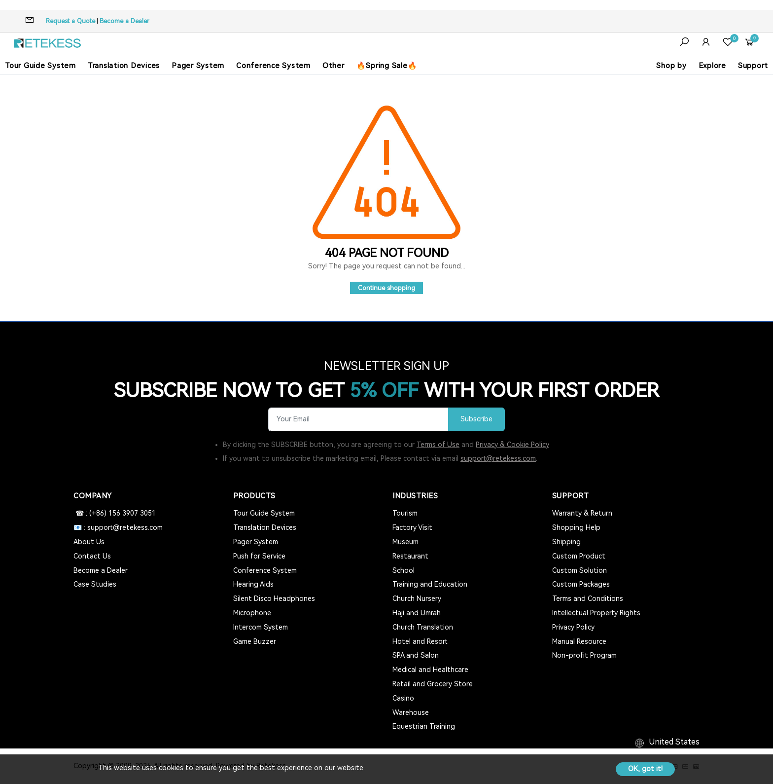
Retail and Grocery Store (432, 684)
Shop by (671, 65)
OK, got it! (645, 769)
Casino (403, 698)
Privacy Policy (573, 627)
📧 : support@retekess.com (118, 527)
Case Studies (94, 584)
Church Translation (422, 627)
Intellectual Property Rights (596, 613)
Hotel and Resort (420, 641)
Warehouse (410, 712)
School (403, 570)
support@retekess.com (498, 458)
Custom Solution (579, 570)
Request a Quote (70, 21)
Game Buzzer (254, 641)
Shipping (566, 542)
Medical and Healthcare (430, 669)
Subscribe (476, 419)
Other (333, 65)
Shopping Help (576, 527)
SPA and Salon (415, 655)
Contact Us (92, 556)
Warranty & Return (582, 513)
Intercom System (260, 627)
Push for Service (259, 556)
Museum (405, 542)
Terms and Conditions (587, 598)
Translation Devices (124, 65)
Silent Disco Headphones (274, 598)
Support (753, 65)
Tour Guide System (40, 65)
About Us (89, 542)
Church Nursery (416, 598)
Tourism (405, 513)
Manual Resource (579, 641)
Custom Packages (581, 584)
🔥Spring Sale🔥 (387, 65)
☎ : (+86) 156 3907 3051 (114, 513)
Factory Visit (412, 527)
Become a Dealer (124, 21)
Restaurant (410, 556)
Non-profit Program (584, 655)
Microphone (252, 613)
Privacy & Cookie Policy (512, 444)
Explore (712, 65)
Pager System (198, 65)
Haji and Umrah (416, 613)
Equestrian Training (423, 726)
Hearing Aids (253, 584)
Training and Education (429, 584)
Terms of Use (438, 444)
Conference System (273, 65)
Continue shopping (386, 288)
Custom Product (578, 556)
